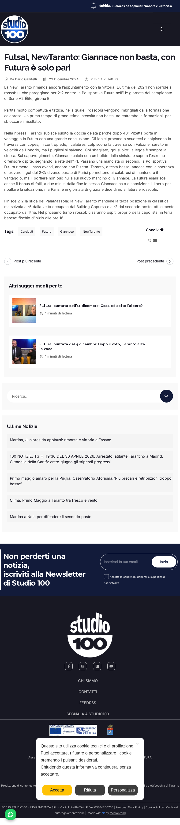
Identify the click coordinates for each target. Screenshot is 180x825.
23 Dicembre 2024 (61, 79)
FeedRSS (87, 706)
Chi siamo (88, 680)
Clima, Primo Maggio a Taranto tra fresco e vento (54, 498)
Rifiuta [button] (90, 790)
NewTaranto (91, 231)
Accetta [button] (57, 790)
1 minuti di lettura (55, 313)
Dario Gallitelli (20, 79)
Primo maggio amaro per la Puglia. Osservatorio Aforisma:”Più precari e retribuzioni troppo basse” (91, 479)
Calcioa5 (27, 231)
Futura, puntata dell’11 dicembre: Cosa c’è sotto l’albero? (91, 305)
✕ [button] (137, 744)
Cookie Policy (155, 814)
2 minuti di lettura (101, 79)
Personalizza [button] (123, 790)
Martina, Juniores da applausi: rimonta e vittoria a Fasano (60, 438)
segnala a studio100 (88, 719)
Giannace (67, 231)
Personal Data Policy (129, 814)
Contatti (88, 693)
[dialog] (90, 769)
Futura (46, 231)
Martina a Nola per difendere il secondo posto (50, 515)
